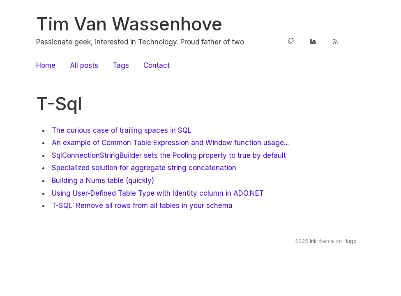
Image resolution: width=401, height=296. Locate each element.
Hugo (350, 241)
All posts (84, 65)
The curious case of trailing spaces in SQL (121, 130)
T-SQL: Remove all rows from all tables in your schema (142, 205)
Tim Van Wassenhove (129, 24)
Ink (313, 241)
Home (45, 65)
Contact (156, 65)
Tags (121, 65)
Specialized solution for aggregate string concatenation (144, 168)
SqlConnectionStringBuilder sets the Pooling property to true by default (169, 155)
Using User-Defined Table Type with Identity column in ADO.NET (158, 193)
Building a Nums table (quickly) (103, 180)
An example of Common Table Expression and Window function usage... (170, 143)
